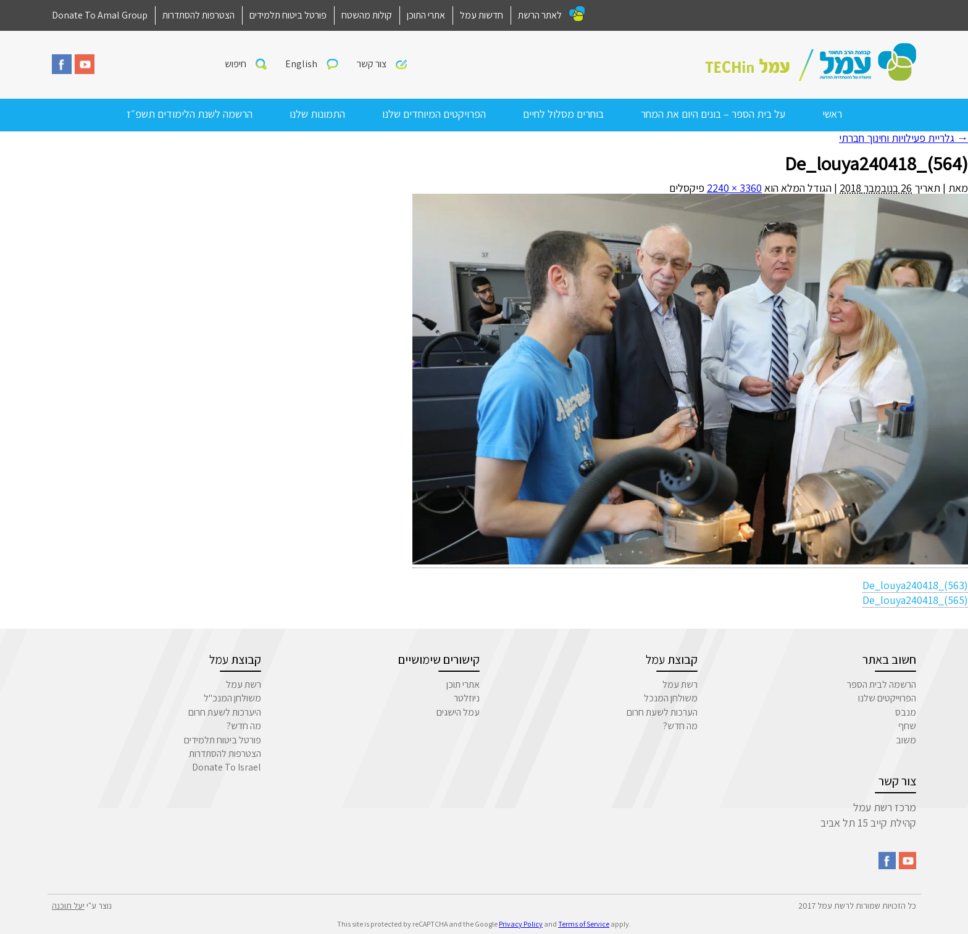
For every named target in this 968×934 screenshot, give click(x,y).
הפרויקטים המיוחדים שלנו (434, 114)
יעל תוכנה (68, 905)
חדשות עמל (481, 15)
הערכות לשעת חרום (662, 712)
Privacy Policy (521, 923)
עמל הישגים (458, 712)
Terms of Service (583, 923)
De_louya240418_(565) (915, 600)
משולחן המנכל (671, 698)
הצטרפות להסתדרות (198, 15)
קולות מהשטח (366, 15)
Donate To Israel (226, 767)
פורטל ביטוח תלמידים (288, 15)
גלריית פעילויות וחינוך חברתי (903, 138)
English (301, 63)
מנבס (905, 712)
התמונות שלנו (317, 114)
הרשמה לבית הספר (881, 684)
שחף (907, 725)
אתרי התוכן (426, 15)
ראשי (832, 114)
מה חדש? (680, 725)
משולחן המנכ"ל (232, 698)
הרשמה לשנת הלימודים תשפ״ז (189, 114)
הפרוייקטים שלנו (887, 698)
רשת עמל (680, 684)
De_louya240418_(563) (915, 585)
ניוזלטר (467, 698)
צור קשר (371, 63)
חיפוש (235, 63)
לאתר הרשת (540, 15)
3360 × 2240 (734, 188)
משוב (906, 740)
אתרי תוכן (463, 684)
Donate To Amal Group (100, 15)
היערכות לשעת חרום (224, 712)
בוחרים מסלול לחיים (563, 114)
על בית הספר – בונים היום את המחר (713, 114)
